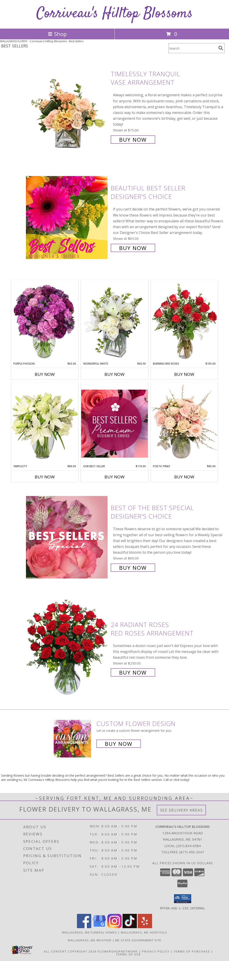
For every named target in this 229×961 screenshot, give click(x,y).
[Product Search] (192, 48)
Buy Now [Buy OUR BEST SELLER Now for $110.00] (114, 477)
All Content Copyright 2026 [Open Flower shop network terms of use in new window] (70, 951)
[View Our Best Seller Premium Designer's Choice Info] (114, 423)
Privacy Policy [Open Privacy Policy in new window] (156, 951)
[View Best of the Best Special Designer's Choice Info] (67, 537)
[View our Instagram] (114, 927)
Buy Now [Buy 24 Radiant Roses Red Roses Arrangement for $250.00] (133, 672)
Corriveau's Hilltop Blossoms (114, 13)
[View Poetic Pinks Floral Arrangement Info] (184, 423)
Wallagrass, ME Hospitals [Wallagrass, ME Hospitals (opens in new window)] (144, 932)
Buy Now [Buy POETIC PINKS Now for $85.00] (184, 477)
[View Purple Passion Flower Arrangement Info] (44, 321)
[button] (182, 898)
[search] (220, 48)
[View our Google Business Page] (99, 927)
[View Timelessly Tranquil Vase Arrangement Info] (67, 106)
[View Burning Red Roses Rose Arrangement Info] (184, 321)
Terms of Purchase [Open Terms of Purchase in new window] (192, 951)
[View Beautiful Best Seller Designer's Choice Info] (67, 217)
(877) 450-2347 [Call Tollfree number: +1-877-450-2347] (191, 852)
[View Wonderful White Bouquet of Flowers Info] (114, 321)
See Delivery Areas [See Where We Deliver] (181, 810)
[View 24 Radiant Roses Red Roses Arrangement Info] (67, 648)
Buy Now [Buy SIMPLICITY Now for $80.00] (45, 477)
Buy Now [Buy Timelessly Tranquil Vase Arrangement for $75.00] (133, 139)
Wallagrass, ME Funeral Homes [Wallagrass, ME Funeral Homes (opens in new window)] (89, 932)
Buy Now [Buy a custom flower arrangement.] (118, 743)
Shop (57, 34)
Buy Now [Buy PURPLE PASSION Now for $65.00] (45, 374)
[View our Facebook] (84, 927)
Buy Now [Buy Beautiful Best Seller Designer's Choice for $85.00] (133, 248)
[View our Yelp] (145, 927)
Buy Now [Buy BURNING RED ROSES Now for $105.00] (184, 374)
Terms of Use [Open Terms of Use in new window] (128, 954)
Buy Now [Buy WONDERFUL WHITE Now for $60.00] (114, 374)
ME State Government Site (138, 940)
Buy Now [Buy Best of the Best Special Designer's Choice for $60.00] (133, 567)
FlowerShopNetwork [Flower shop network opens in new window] (118, 951)
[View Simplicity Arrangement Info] (44, 423)
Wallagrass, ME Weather (90, 940)
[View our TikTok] (130, 927)
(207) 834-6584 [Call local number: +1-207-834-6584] (188, 845)
